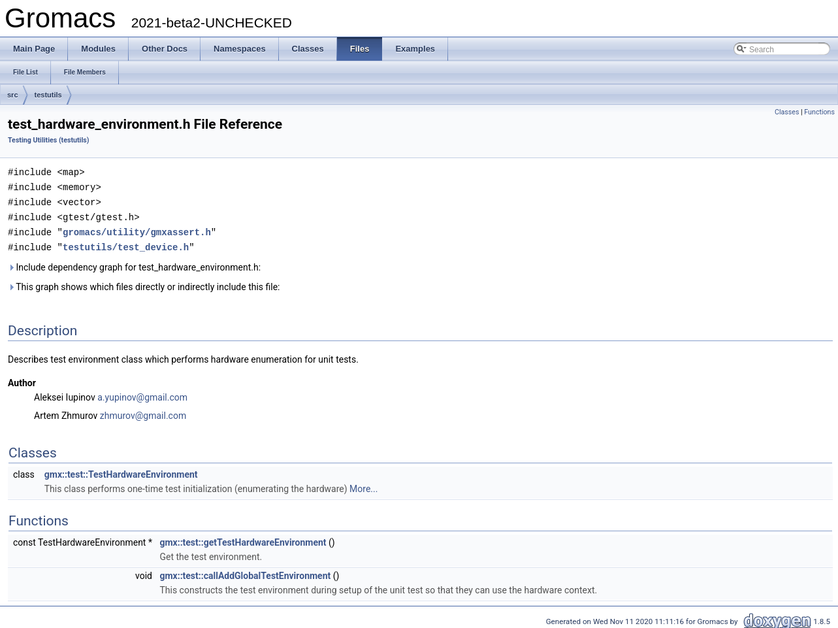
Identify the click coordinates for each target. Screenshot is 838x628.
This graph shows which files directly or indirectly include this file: (144, 283)
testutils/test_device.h (126, 243)
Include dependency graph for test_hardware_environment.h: (134, 263)
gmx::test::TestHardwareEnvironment (121, 470)
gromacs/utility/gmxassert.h (137, 229)
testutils (48, 95)
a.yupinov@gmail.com (142, 393)
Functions (819, 112)
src (12, 95)
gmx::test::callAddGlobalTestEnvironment (244, 572)
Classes (787, 112)
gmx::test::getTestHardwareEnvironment (242, 538)
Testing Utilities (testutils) (48, 140)
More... (363, 485)
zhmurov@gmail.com (143, 411)
